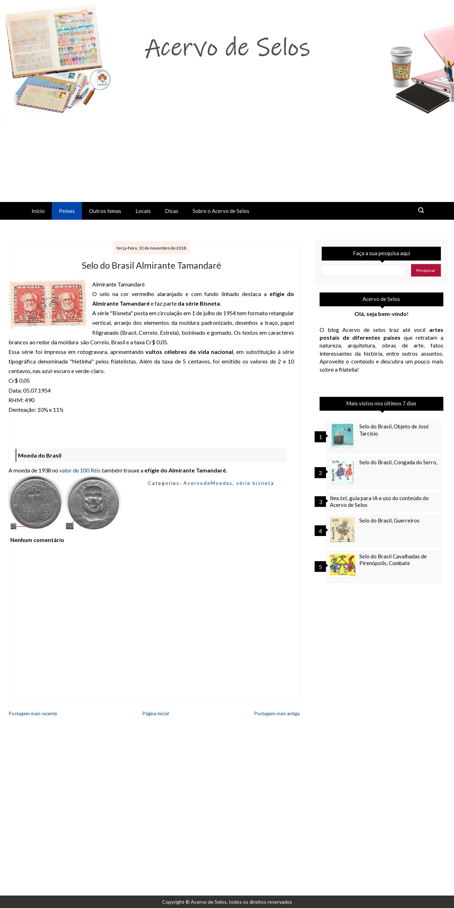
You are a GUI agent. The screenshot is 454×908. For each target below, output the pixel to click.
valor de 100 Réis (80, 470)
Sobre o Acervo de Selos (221, 211)
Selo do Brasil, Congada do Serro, (398, 462)
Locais (143, 211)
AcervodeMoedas (208, 483)
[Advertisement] (227, 148)
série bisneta (255, 483)
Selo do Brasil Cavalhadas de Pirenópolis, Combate (393, 559)
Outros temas (105, 211)
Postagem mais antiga (277, 713)
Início (38, 211)
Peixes (67, 211)
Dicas (171, 211)
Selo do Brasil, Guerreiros (389, 520)
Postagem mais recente (33, 713)
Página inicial (156, 713)
